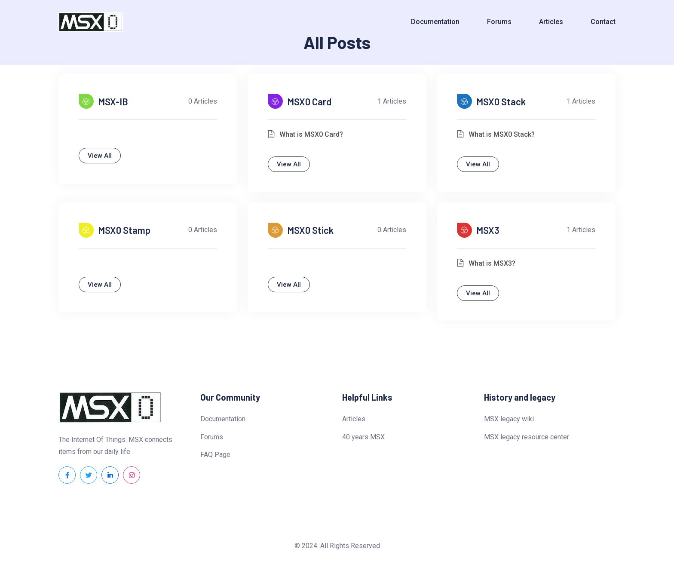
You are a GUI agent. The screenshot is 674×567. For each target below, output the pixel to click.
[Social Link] (67, 481)
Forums (499, 22)
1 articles (388, 103)
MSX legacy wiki (509, 425)
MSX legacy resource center (526, 443)
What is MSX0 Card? (314, 136)
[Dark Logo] (90, 22)
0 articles (199, 103)
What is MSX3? (495, 268)
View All (103, 157)
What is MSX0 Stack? (505, 136)
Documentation (435, 22)
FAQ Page (215, 461)
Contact (603, 22)
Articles (551, 22)
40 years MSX (363, 443)
